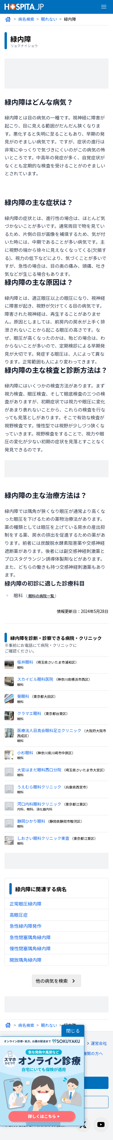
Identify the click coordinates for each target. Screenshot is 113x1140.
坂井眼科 (25, 657)
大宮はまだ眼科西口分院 (38, 764)
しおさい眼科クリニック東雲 (42, 833)
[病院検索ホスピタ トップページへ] (24, 7)
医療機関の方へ (84, 1049)
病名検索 (26, 19)
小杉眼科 (25, 747)
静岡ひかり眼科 (31, 816)
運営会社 (94, 1039)
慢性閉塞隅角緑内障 (29, 943)
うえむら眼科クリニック (38, 782)
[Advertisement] (56, 74)
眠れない (49, 19)
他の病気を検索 (56, 976)
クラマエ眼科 (29, 708)
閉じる (73, 1030)
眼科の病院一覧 (41, 596)
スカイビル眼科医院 (34, 674)
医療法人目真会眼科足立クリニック (48, 725)
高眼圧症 (18, 909)
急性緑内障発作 (25, 921)
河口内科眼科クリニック (38, 799)
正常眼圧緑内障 (25, 898)
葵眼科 (23, 691)
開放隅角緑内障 (25, 955)
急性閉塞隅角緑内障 (29, 932)
